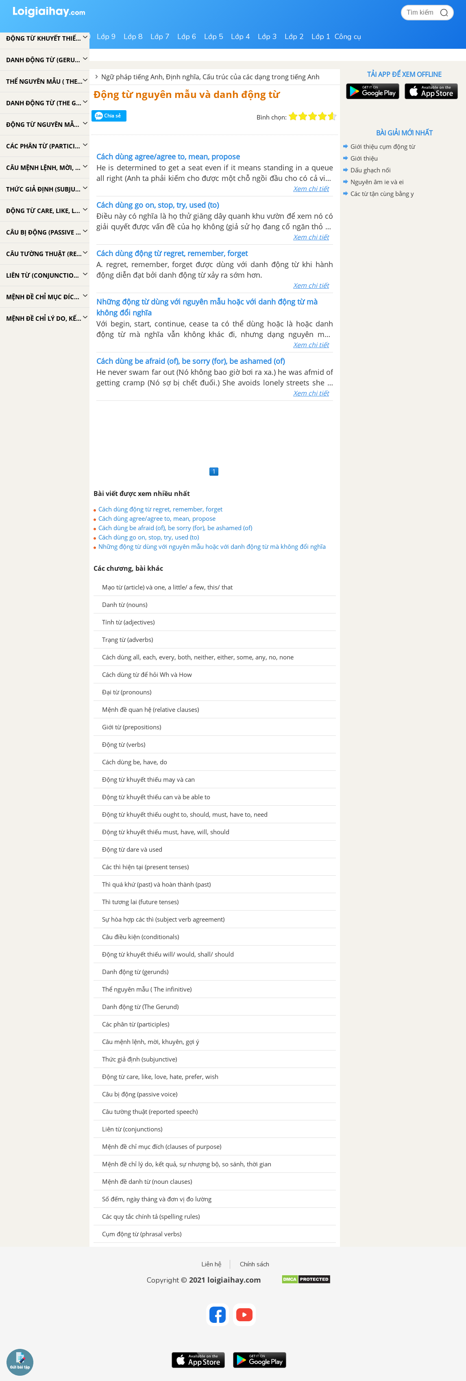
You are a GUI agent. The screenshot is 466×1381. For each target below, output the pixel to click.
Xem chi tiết (311, 188)
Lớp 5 (213, 36)
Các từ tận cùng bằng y (382, 193)
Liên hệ (211, 1264)
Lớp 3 (267, 36)
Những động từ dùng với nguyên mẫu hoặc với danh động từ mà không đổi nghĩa (212, 546)
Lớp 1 (321, 36)
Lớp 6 (186, 36)
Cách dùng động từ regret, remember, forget (160, 509)
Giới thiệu (364, 158)
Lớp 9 (106, 36)
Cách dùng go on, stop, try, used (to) (148, 537)
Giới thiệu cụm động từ (383, 146)
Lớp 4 (240, 36)
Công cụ (348, 36)
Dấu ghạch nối (371, 170)
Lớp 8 (133, 36)
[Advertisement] (214, 432)
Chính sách (254, 1264)
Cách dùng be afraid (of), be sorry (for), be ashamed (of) (175, 528)
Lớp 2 (294, 36)
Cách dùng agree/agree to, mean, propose (157, 518)
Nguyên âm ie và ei (377, 182)
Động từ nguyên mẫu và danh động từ (187, 94)
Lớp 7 (160, 36)
